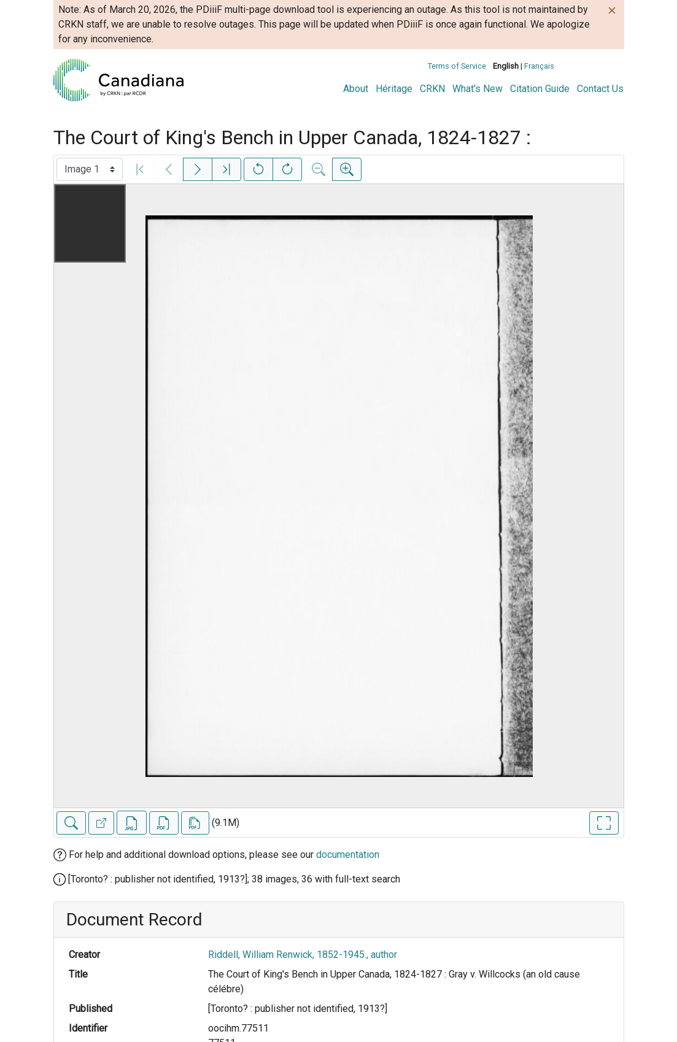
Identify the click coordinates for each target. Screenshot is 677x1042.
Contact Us (600, 89)
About (355, 89)
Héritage (394, 89)
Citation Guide (540, 89)
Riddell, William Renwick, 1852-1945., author (302, 954)
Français (539, 66)
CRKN (432, 89)
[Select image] (89, 169)
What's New (477, 89)
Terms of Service (457, 66)
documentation (347, 854)
